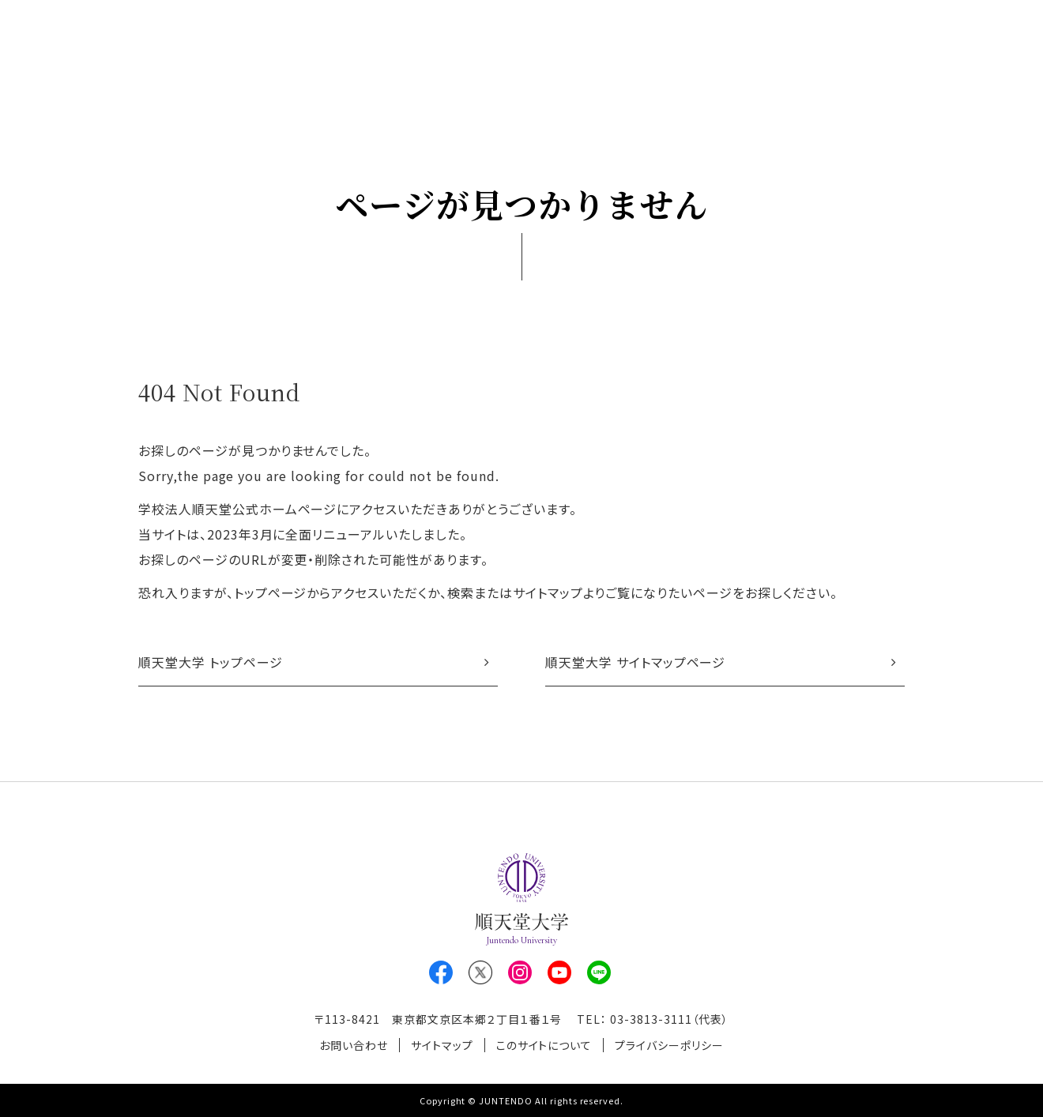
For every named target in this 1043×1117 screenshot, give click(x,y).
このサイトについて (544, 1045)
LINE (599, 972)
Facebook (441, 972)
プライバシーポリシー (669, 1045)
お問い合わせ (353, 1045)
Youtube (559, 972)
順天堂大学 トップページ (210, 662)
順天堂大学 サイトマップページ (635, 662)
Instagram (520, 972)
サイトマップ (442, 1045)
